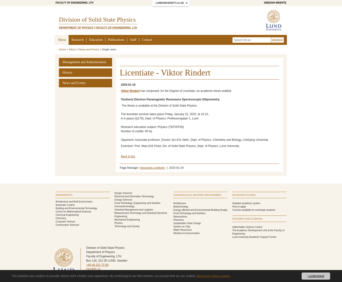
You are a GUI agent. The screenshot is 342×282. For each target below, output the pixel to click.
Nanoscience (180, 216)
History (67, 72)
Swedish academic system (246, 203)
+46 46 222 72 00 (97, 265)
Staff (133, 40)
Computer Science (65, 221)
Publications (116, 40)
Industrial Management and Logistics (133, 209)
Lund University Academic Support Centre (254, 237)
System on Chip (181, 226)
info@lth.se (93, 269)
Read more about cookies (213, 276)
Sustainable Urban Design (187, 223)
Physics (118, 223)
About (62, 40)
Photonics (178, 220)
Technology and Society (127, 226)
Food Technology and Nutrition (189, 213)
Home (62, 49)
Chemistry (61, 218)
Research (77, 40)
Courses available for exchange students (253, 210)
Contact (147, 40)
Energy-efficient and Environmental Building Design (200, 210)
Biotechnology (180, 206)
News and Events (89, 49)
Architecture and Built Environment (74, 201)
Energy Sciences (123, 199)
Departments (64, 195)
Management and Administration (84, 62)
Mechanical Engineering (127, 219)
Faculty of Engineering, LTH (74, 2)
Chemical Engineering (67, 215)
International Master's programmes (197, 195)
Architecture (179, 203)
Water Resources (182, 230)
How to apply (239, 206)
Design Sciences (123, 193)
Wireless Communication (186, 233)
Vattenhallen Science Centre (247, 227)
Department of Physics (76, 27)
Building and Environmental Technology (76, 208)
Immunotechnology (124, 206)
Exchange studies (244, 195)
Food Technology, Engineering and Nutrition (137, 203)
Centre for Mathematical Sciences (73, 211)
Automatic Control (65, 205)
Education (96, 40)
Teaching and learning (247, 218)
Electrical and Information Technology (134, 196)
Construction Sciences (67, 225)
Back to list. (128, 156)
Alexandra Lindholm (152, 167)
